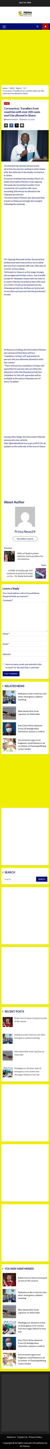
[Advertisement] (25, 56)
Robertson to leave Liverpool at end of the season (9, 1279)
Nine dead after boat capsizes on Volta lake (9, 713)
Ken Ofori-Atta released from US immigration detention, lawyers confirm (9, 729)
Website (7, 654)
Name (6, 633)
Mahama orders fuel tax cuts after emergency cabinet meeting (9, 697)
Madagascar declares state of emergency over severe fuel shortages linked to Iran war (9, 1327)
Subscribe (45, 26)
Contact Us (22, 1437)
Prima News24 (12, 120)
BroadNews (38, 1443)
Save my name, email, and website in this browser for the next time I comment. (23, 666)
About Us (11, 1437)
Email (6, 644)
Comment (8, 600)
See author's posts (25, 538)
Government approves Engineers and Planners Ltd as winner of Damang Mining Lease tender (9, 745)
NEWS (7, 103)
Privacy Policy (35, 1437)
